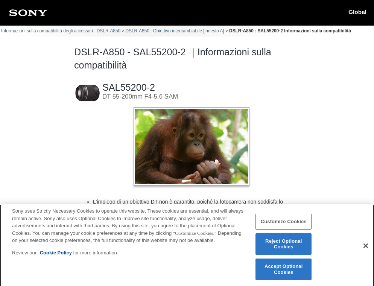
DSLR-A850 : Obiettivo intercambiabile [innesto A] (174, 30)
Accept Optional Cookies (284, 273)
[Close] (365, 250)
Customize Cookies (284, 225)
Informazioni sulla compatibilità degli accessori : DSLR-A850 (60, 30)
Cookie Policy (56, 256)
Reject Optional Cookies (283, 248)
